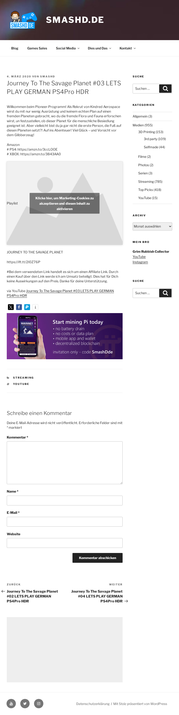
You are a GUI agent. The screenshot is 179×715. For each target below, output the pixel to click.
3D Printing (146, 132)
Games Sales (37, 48)
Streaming (23, 377)
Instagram (140, 262)
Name (12, 491)
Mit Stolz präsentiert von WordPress (140, 704)
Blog (14, 48)
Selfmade (151, 147)
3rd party (150, 139)
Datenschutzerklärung (93, 704)
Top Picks (145, 190)
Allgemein (140, 116)
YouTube (21, 384)
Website (13, 534)
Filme (142, 157)
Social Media (68, 48)
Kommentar (17, 437)
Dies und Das (100, 48)
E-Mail (13, 513)
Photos (143, 165)
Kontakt (128, 48)
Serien (143, 173)
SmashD (47, 76)
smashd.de (75, 20)
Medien (138, 125)
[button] (11, 307)
